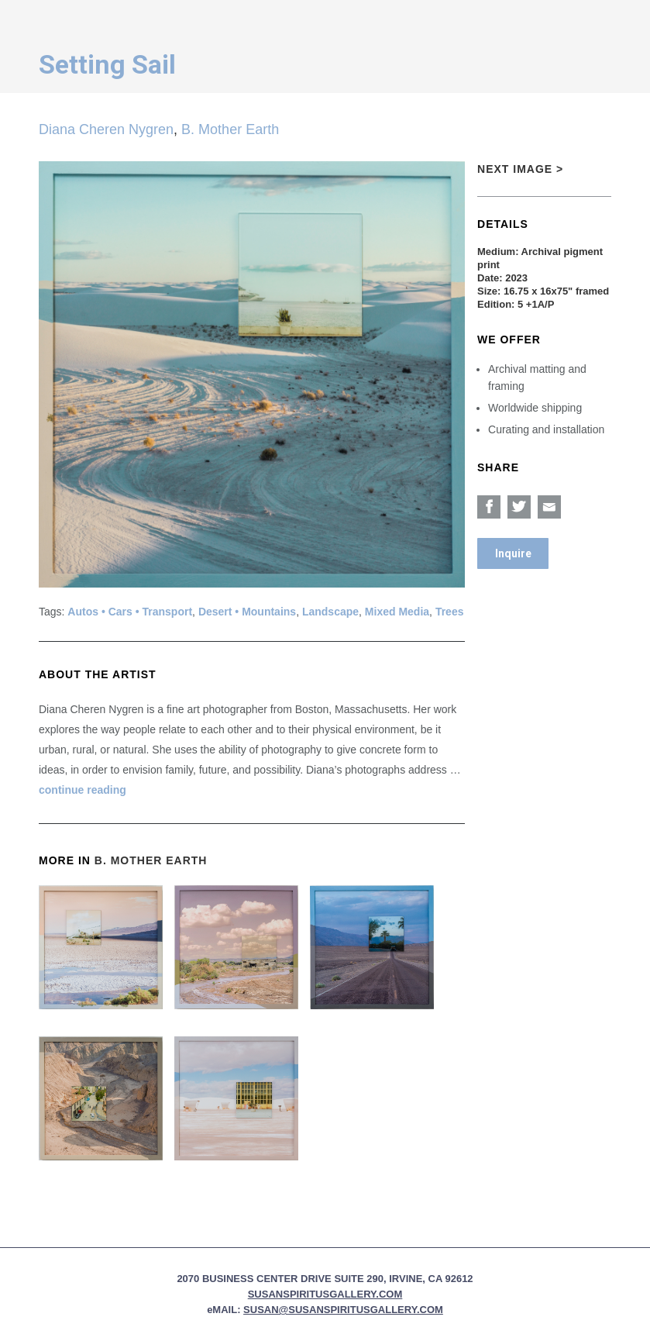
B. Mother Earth (230, 129)
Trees (449, 611)
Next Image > (520, 169)
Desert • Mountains (247, 611)
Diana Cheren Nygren (106, 129)
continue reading (82, 790)
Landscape (330, 611)
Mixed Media (397, 611)
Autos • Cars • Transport (129, 611)
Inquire (513, 553)
